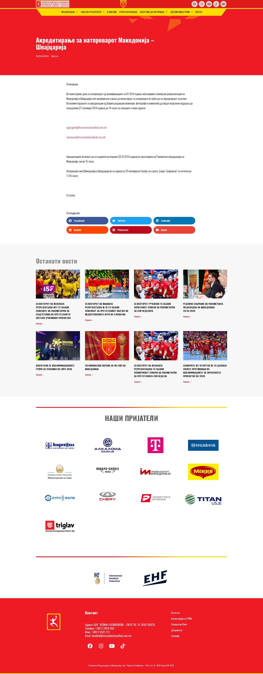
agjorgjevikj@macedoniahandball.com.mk (86, 127)
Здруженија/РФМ (181, 11)
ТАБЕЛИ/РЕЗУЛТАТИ (92, 11)
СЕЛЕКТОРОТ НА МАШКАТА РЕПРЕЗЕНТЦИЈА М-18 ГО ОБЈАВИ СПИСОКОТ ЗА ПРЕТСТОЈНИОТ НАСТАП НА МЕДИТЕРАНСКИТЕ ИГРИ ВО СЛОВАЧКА (106, 309)
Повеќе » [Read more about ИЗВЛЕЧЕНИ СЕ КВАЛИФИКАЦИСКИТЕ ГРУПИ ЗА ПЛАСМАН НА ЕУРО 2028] (39, 375)
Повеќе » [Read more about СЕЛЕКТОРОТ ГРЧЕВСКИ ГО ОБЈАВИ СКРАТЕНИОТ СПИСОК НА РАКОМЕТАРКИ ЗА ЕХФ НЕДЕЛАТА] (138, 317)
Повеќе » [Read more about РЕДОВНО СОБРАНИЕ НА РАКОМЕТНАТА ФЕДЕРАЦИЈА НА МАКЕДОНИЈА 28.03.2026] (187, 317)
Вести (198, 12)
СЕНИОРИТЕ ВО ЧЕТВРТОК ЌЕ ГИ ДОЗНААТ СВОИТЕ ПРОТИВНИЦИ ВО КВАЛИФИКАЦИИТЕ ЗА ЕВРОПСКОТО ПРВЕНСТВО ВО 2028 (205, 371)
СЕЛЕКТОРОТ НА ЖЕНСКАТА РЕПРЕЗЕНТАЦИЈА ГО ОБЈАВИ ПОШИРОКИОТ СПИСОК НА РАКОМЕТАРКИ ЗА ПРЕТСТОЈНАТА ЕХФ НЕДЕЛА (155, 371)
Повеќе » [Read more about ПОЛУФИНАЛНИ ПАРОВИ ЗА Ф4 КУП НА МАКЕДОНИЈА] (89, 375)
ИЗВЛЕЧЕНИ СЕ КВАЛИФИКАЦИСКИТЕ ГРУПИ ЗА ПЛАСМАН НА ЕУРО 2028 (55, 367)
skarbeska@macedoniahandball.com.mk (85, 137)
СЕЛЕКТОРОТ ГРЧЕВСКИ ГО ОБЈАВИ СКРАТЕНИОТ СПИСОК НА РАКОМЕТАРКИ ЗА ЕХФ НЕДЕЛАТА (154, 307)
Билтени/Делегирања (154, 11)
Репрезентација (128, 12)
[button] (87, 220)
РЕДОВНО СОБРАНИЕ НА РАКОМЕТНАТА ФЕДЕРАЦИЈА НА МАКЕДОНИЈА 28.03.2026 (203, 307)
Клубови (112, 12)
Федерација (69, 11)
